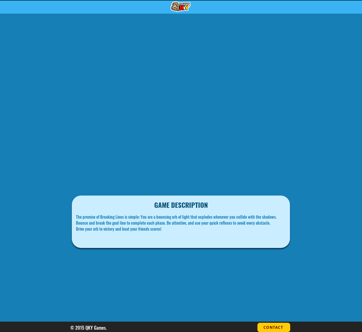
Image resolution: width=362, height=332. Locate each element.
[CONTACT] (273, 327)
